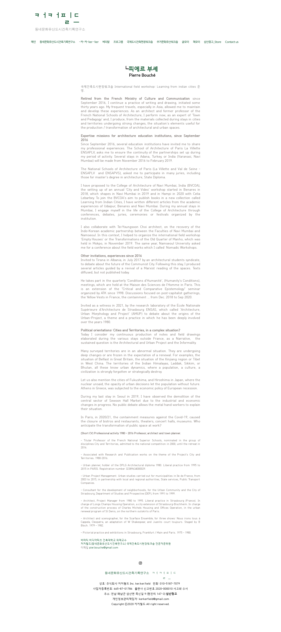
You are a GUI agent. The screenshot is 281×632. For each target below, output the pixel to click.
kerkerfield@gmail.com (154, 598)
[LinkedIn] (140, 563)
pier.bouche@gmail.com (103, 547)
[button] (57, 42)
